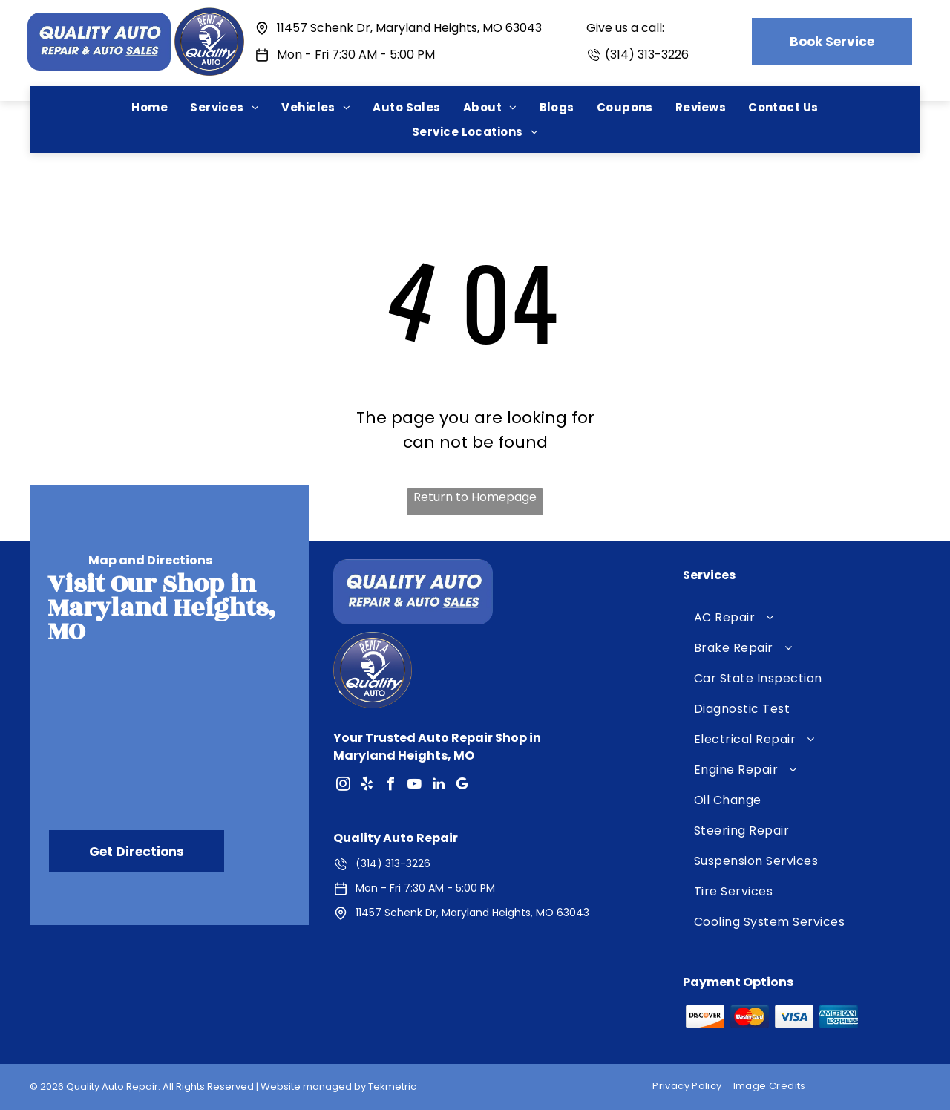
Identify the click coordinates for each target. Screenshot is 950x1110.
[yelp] (367, 786)
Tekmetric (392, 1087)
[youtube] (414, 786)
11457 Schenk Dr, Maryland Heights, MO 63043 (409, 27)
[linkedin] (438, 786)
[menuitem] (149, 107)
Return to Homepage (475, 497)
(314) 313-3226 (647, 54)
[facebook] (391, 786)
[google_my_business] (462, 786)
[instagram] (343, 786)
